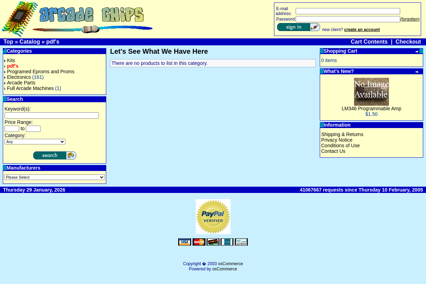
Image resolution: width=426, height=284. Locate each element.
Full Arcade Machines (29, 88)
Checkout (408, 42)
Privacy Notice (336, 140)
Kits (9, 60)
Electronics (17, 77)
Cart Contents (369, 42)
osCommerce (230, 263)
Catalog (30, 42)
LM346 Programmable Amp (371, 108)
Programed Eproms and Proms (39, 71)
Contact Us (333, 151)
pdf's (52, 42)
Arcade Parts (19, 82)
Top (8, 42)
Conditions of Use (340, 145)
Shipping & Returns (342, 134)
